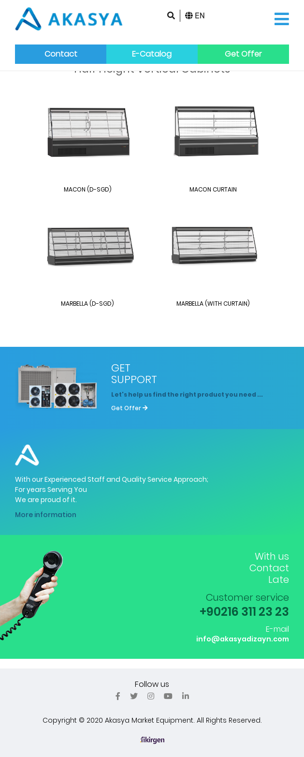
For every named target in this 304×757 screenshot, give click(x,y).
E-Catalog (152, 53)
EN (195, 15)
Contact (60, 53)
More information (45, 515)
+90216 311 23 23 (244, 612)
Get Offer (243, 53)
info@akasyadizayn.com (242, 639)
